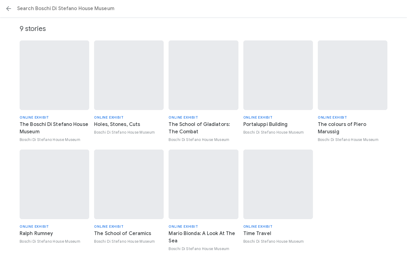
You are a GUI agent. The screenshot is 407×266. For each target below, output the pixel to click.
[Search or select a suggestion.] (203, 8)
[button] (8, 8)
